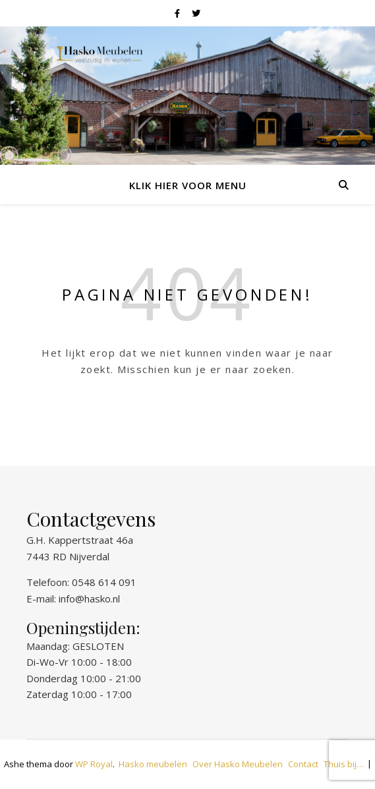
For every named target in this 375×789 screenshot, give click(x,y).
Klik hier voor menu (187, 185)
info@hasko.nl (89, 598)
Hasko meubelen (153, 764)
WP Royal (94, 764)
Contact (303, 764)
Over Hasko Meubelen (237, 764)
